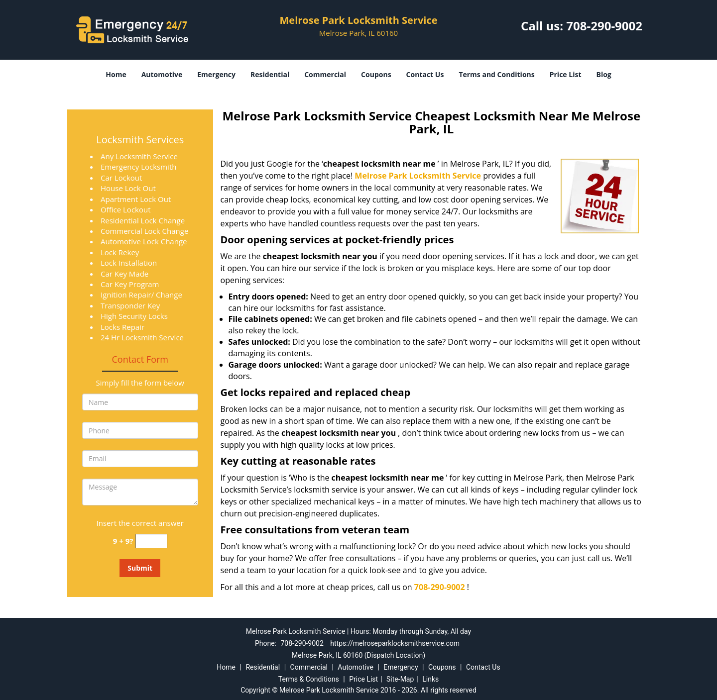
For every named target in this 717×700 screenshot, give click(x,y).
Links (430, 679)
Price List (566, 74)
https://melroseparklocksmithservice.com (395, 643)
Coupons (376, 74)
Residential (269, 74)
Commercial (325, 74)
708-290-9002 (604, 25)
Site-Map (400, 679)
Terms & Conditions (308, 679)
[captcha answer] (151, 541)
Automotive (162, 74)
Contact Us (425, 74)
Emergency (216, 74)
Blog (603, 74)
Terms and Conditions (496, 74)
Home (116, 74)
